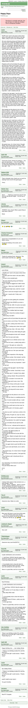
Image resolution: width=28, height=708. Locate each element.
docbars (4, 688)
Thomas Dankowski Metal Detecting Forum (14, 6)
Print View (12, 702)
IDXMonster (5, 476)
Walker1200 (5, 172)
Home (2, 6)
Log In (15, 1)
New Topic (15, 27)
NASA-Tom (5, 189)
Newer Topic (3, 700)
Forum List (3, 27)
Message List (9, 27)
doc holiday (5, 627)
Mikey (3, 250)
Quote (24, 150)
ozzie (6, 15)
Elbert (3, 220)
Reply (20, 150)
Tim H (3, 495)
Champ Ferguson (7, 233)
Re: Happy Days (5, 156)
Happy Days (4, 31)
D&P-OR (4, 154)
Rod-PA (3, 549)
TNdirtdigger (5, 536)
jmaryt (3, 264)
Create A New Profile (22, 1)
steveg (3, 204)
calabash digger (6, 524)
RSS (16, 702)
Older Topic (9, 700)
